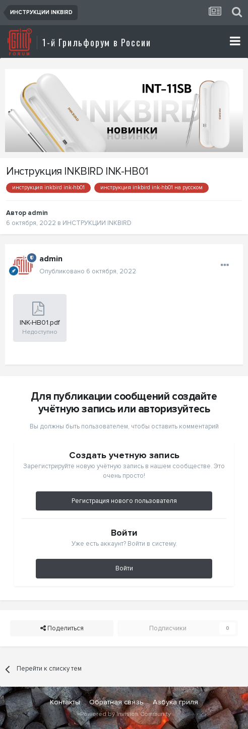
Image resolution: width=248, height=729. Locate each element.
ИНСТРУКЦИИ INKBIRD (97, 223)
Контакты (65, 702)
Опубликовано (87, 271)
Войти (124, 568)
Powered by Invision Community (125, 714)
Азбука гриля (175, 702)
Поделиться (62, 628)
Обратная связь (116, 702)
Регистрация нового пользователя (124, 501)
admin (38, 213)
